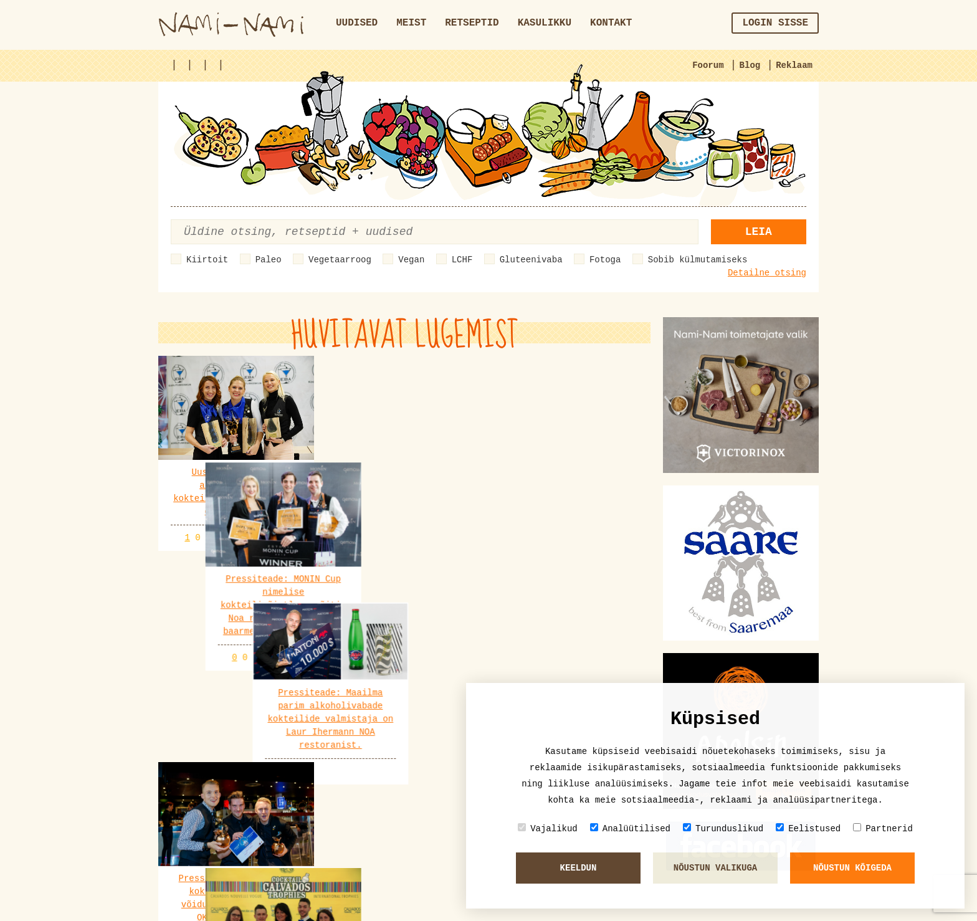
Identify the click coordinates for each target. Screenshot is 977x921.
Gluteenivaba (531, 260)
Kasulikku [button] (544, 23)
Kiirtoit (207, 260)
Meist (411, 23)
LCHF (462, 260)
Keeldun (578, 868)
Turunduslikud (723, 828)
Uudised (357, 23)
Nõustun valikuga (715, 868)
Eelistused (808, 828)
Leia (758, 232)
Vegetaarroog (339, 260)
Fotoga (605, 260)
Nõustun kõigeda (852, 868)
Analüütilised (630, 828)
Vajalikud (548, 828)
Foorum (707, 65)
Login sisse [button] (775, 23)
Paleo (268, 260)
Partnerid (883, 828)
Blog (750, 65)
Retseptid (471, 23)
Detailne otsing (767, 273)
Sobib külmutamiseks (698, 260)
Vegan (411, 260)
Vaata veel (404, 766)
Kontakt (611, 23)
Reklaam (794, 65)
